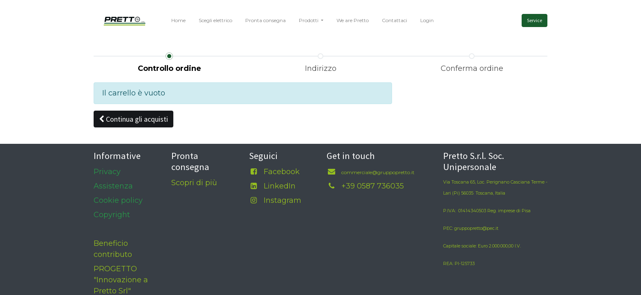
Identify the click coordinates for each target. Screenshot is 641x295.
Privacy (107, 171)
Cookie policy (118, 200)
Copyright (112, 214)
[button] (133, 119)
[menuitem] (178, 20)
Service (534, 20)
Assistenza (113, 186)
